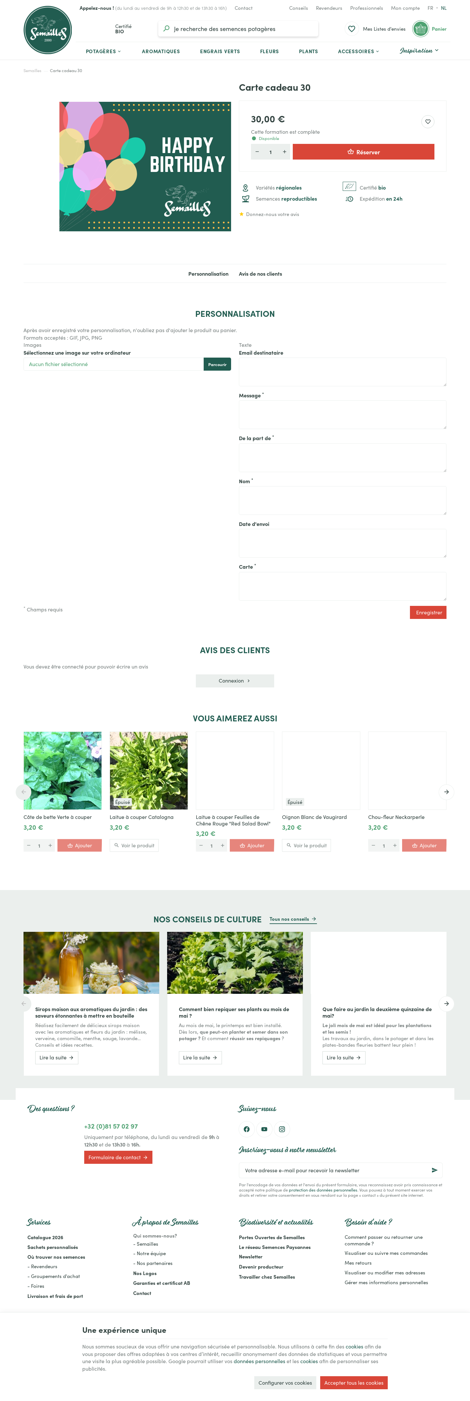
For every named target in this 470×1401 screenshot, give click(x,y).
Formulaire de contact (118, 1158)
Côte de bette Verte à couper (58, 817)
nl (443, 8)
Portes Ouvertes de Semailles (272, 1237)
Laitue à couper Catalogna (142, 817)
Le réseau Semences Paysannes (275, 1246)
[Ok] (435, 1170)
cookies (354, 1346)
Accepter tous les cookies (354, 1382)
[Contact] (244, 8)
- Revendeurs (42, 1266)
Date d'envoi (254, 523)
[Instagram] (282, 1129)
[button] (359, 51)
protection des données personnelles (323, 1190)
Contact (142, 1292)
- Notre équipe (149, 1253)
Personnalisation (208, 273)
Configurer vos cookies (285, 1382)
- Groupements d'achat (53, 1276)
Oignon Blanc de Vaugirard (314, 817)
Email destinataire (261, 352)
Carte (247, 566)
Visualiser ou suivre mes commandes (386, 1253)
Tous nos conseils (289, 918)
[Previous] (23, 792)
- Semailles (145, 1243)
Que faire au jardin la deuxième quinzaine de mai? (377, 1012)
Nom (246, 481)
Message (251, 395)
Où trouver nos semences (56, 1256)
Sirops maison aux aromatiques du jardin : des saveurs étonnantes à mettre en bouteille (91, 1012)
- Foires (35, 1286)
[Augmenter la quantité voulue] (284, 152)
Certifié (373, 188)
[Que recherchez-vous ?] (238, 29)
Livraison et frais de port (55, 1295)
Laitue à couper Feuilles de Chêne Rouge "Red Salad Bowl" (233, 820)
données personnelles (259, 1361)
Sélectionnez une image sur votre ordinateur (77, 352)
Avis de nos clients (260, 273)
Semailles (32, 70)
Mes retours (358, 1262)
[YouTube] (264, 1129)
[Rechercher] (166, 29)
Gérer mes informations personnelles (386, 1282)
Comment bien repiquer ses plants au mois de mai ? (234, 1012)
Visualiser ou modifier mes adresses (385, 1272)
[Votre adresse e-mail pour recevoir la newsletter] (341, 1170)
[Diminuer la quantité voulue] (257, 152)
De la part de (256, 437)
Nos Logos (145, 1273)
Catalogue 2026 (45, 1237)
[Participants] (270, 152)
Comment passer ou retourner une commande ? (384, 1240)
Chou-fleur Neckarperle (396, 817)
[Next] (446, 792)
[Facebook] (247, 1129)
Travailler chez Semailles (267, 1276)
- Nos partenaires (153, 1263)
